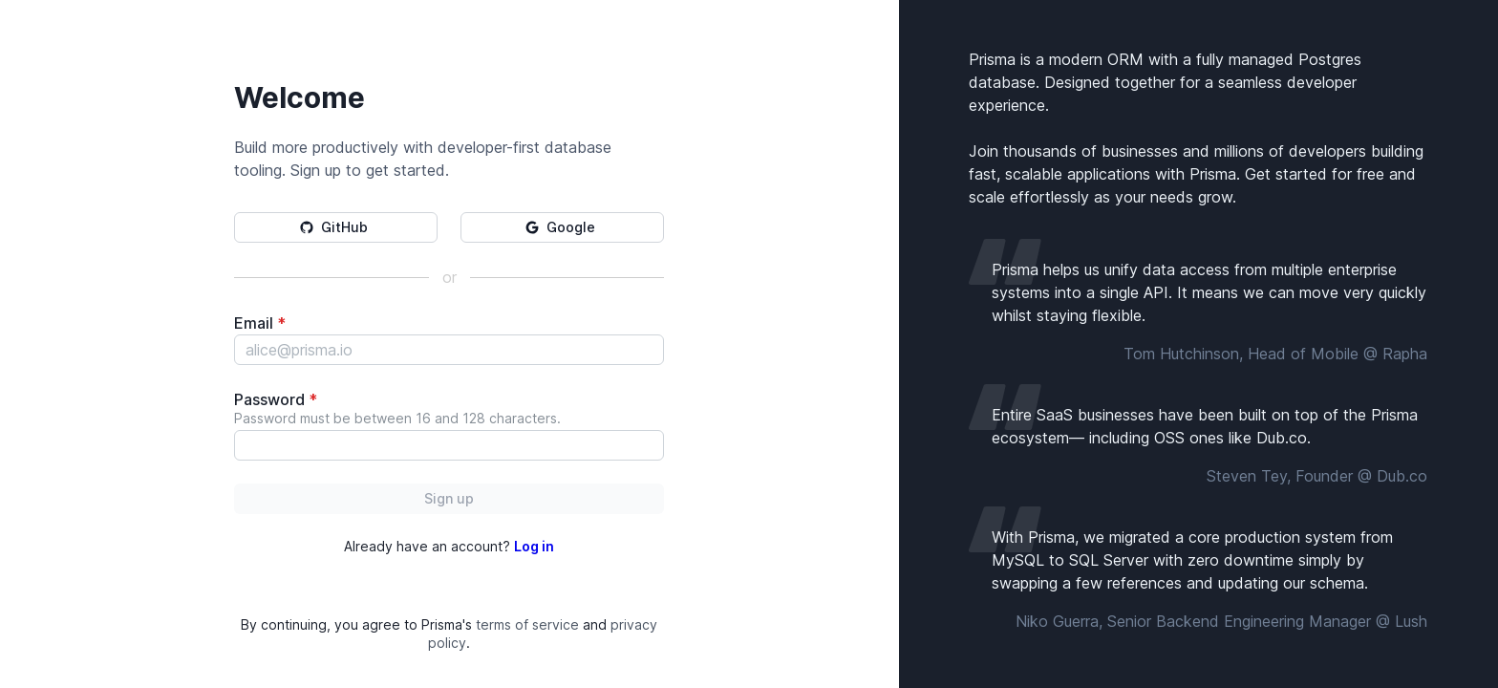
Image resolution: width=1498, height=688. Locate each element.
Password (275, 399)
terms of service (527, 624)
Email (260, 323)
